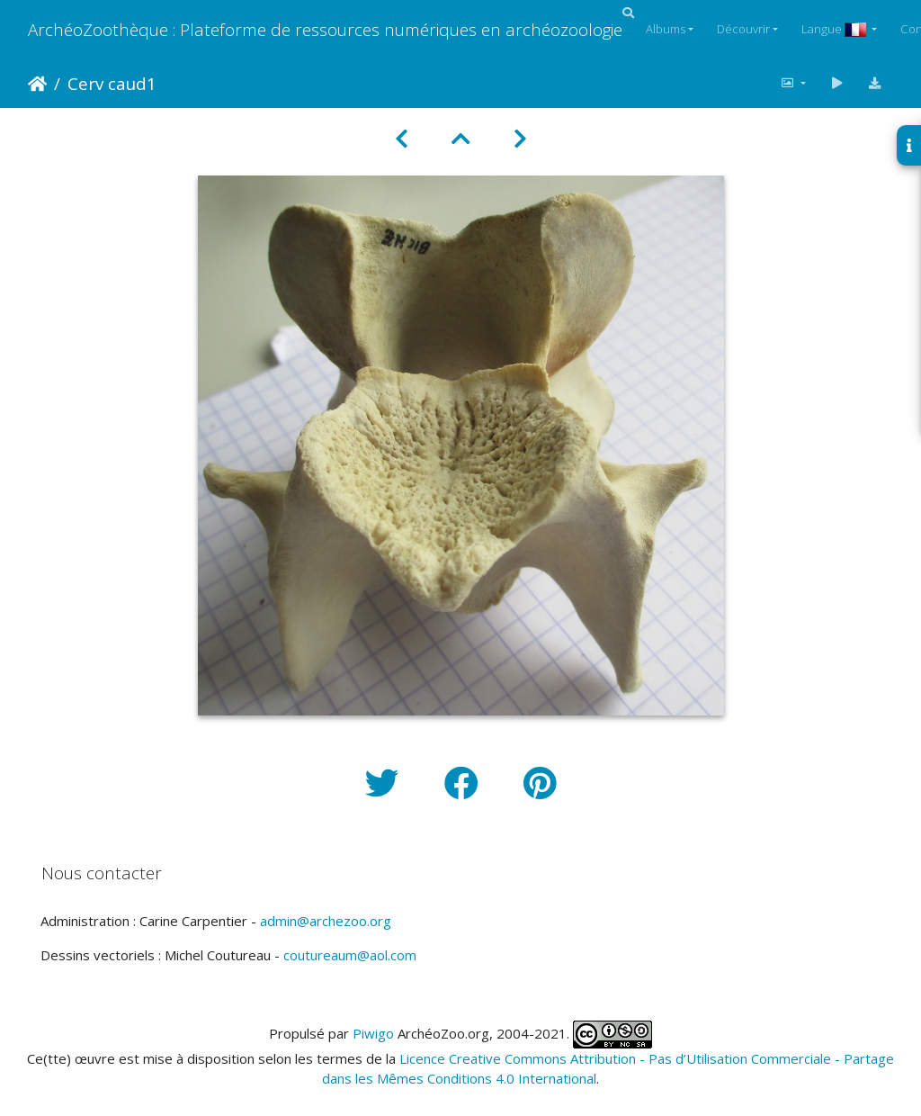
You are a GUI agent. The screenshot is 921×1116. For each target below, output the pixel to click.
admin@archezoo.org (325, 921)
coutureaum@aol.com (349, 955)
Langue (835, 29)
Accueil (37, 83)
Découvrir (743, 29)
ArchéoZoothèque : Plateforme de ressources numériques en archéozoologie (325, 29)
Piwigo (373, 1032)
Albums (665, 29)
